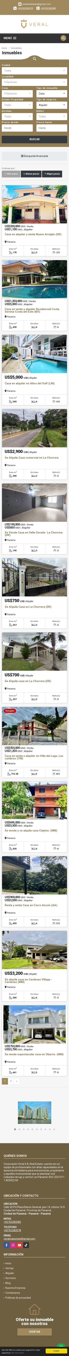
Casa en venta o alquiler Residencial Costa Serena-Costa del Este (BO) (32, 310)
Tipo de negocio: (46, 99)
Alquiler (9, 1273)
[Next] (17, 1081)
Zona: (5, 88)
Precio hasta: (44, 122)
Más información (17, 1353)
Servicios (10, 1278)
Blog (8, 1283)
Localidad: (8, 76)
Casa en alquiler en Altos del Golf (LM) (30, 383)
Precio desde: (10, 122)
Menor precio (31, 174)
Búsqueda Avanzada (34, 156)
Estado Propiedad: (13, 99)
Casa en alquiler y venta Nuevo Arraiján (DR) (33, 234)
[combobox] (34, 70)
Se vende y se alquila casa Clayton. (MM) (31, 830)
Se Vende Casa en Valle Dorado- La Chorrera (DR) (33, 534)
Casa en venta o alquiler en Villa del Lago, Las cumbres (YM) (34, 757)
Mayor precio (52, 174)
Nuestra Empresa (15, 1287)
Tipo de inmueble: (47, 88)
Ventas (9, 1268)
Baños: (40, 111)
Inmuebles (16, 48)
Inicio (4, 48)
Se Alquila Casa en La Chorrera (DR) (28, 606)
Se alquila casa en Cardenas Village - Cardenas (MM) (28, 981)
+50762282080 (48, 8)
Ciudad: (6, 65)
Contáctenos (12, 1292)
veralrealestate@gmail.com (19, 1238)
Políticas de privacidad (18, 1297)
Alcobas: (7, 111)
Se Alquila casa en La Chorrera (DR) (28, 681)
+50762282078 (25, 8)
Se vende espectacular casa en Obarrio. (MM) (34, 1054)
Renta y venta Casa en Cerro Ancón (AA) (31, 905)
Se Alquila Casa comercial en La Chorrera (31, 457)
